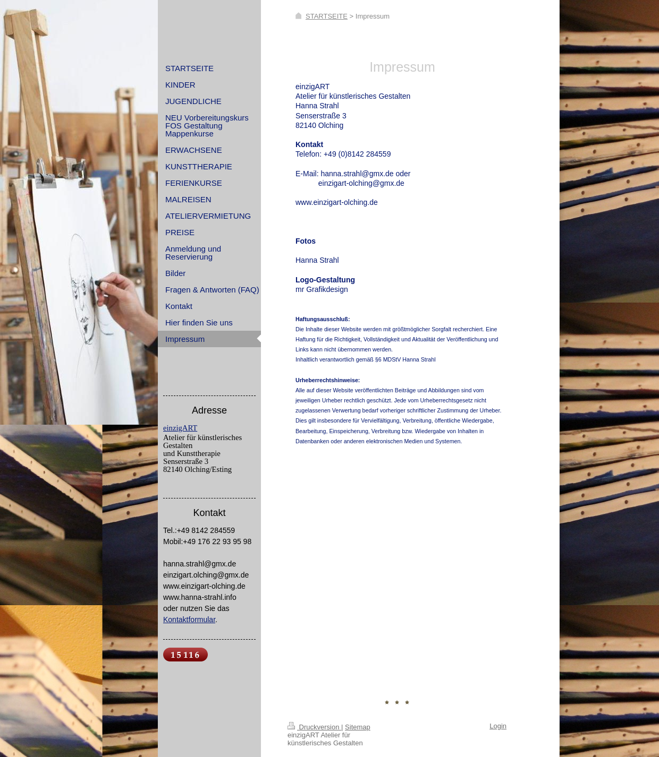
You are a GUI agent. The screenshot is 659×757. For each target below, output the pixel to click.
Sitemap (357, 727)
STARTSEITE (327, 16)
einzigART (180, 428)
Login (497, 726)
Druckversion (314, 727)
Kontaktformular (189, 619)
